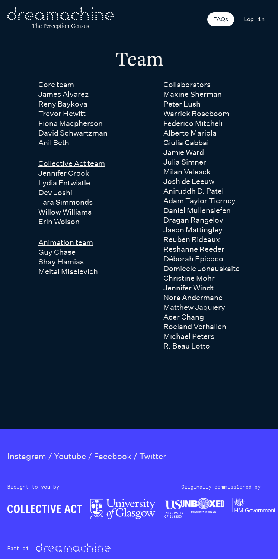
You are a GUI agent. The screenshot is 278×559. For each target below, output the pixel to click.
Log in (254, 19)
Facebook (112, 456)
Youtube (70, 456)
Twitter (152, 456)
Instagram (26, 456)
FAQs (220, 19)
